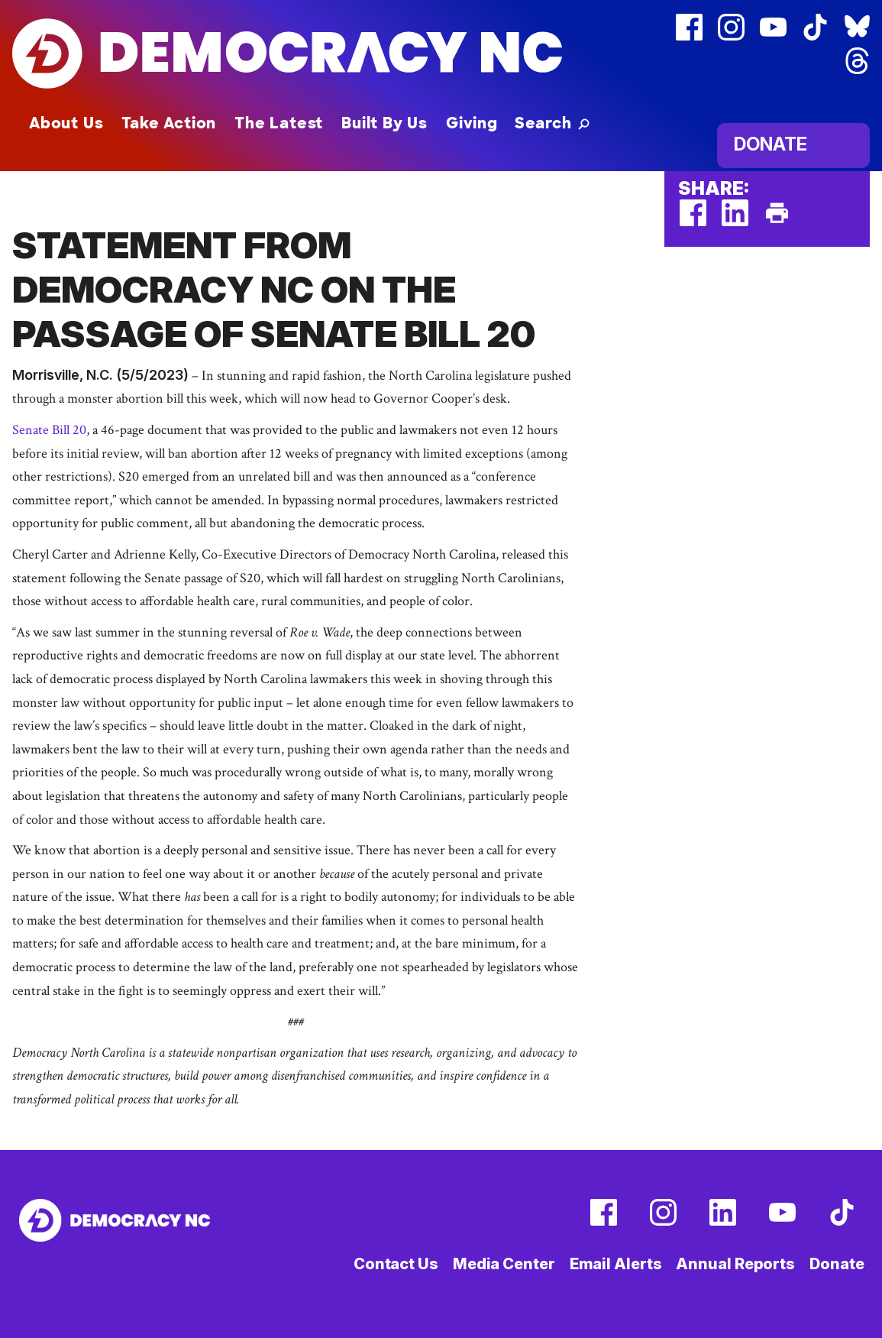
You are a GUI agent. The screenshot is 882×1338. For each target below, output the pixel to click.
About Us (66, 123)
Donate (770, 144)
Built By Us (384, 123)
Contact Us (396, 1264)
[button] (552, 123)
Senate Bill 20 (49, 430)
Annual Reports (735, 1264)
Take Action (168, 123)
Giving (472, 123)
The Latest (278, 123)
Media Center (504, 1264)
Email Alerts (616, 1264)
